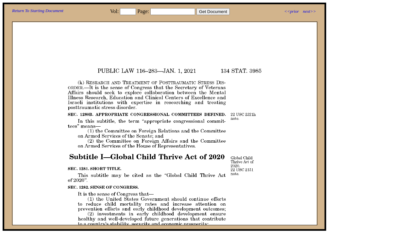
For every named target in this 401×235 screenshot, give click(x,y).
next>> (309, 11)
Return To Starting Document (37, 10)
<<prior (291, 11)
